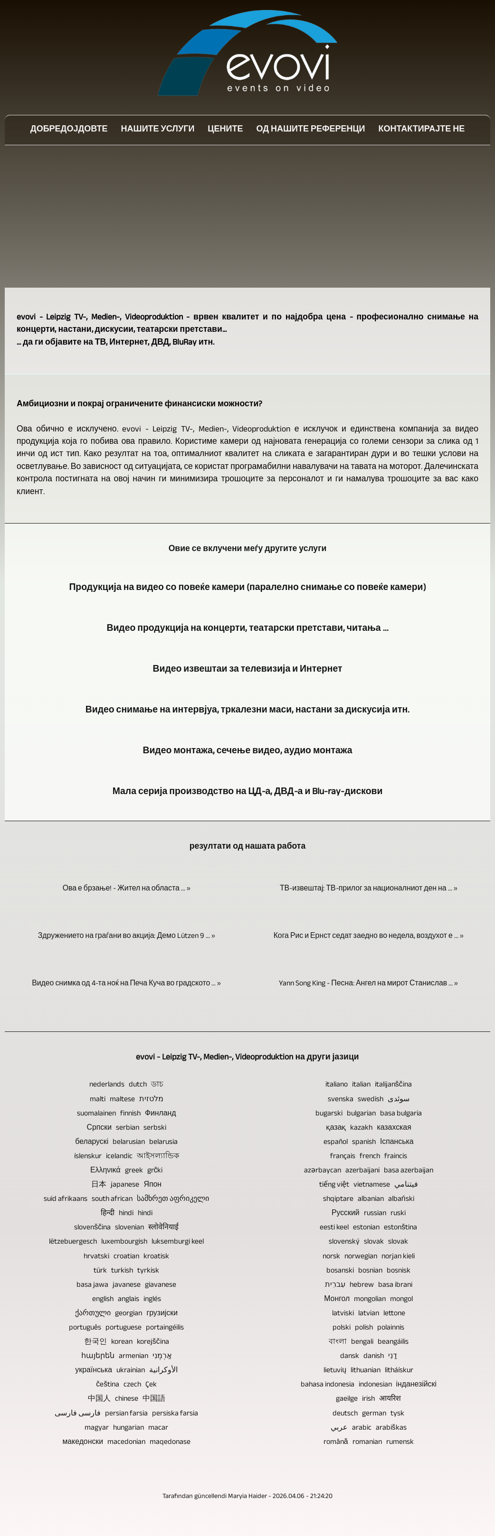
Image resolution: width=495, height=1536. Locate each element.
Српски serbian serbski (127, 1128)
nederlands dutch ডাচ (126, 1085)
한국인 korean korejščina (126, 1342)
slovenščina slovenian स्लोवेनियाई (126, 1228)
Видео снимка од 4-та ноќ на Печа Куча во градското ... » (126, 984)
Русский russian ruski (369, 1214)
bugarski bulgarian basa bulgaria (368, 1114)
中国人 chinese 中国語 (126, 1399)
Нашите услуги (158, 130)
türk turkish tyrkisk (126, 1271)
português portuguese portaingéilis (126, 1328)
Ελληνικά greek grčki (126, 1171)
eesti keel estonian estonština (368, 1228)
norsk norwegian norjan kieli (369, 1257)
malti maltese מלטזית (126, 1100)
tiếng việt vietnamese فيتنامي (368, 1185)
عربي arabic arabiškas (369, 1428)
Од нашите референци (310, 130)
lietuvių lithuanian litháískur (368, 1371)
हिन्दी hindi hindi (126, 1214)
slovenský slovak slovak (368, 1242)
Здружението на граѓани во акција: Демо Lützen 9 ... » (126, 936)
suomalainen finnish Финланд (126, 1114)
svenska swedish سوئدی (368, 1100)
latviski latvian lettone (368, 1314)
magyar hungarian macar (126, 1428)
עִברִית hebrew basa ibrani (368, 1285)
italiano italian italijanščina (368, 1085)
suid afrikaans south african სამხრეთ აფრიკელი (126, 1199)
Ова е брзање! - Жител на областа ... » (126, 889)
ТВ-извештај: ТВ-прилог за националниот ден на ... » (368, 889)
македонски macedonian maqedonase (126, 1442)
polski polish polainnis (368, 1328)
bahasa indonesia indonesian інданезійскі (369, 1385)
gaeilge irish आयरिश (368, 1399)
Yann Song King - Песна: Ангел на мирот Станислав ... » (368, 984)
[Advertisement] (247, 216)
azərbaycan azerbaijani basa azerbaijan (368, 1171)
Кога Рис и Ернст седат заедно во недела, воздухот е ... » (369, 936)
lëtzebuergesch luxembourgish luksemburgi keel (126, 1242)
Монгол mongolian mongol (368, 1299)
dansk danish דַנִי (368, 1356)
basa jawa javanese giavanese (126, 1285)
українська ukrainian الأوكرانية (126, 1371)
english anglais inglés (126, 1299)
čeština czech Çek (126, 1385)
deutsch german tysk (368, 1414)
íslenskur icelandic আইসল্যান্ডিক (126, 1157)
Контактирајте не (422, 130)
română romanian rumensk (369, 1442)
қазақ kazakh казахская (368, 1128)
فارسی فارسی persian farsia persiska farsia (126, 1414)
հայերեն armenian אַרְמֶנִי (126, 1356)
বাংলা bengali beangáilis (369, 1342)
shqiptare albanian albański (368, 1199)
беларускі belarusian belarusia (126, 1142)
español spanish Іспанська (369, 1142)
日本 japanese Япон (126, 1185)
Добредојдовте (69, 130)
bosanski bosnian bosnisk (368, 1271)
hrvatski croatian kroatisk (126, 1257)
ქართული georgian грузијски (126, 1314)
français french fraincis (368, 1157)
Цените (225, 130)
